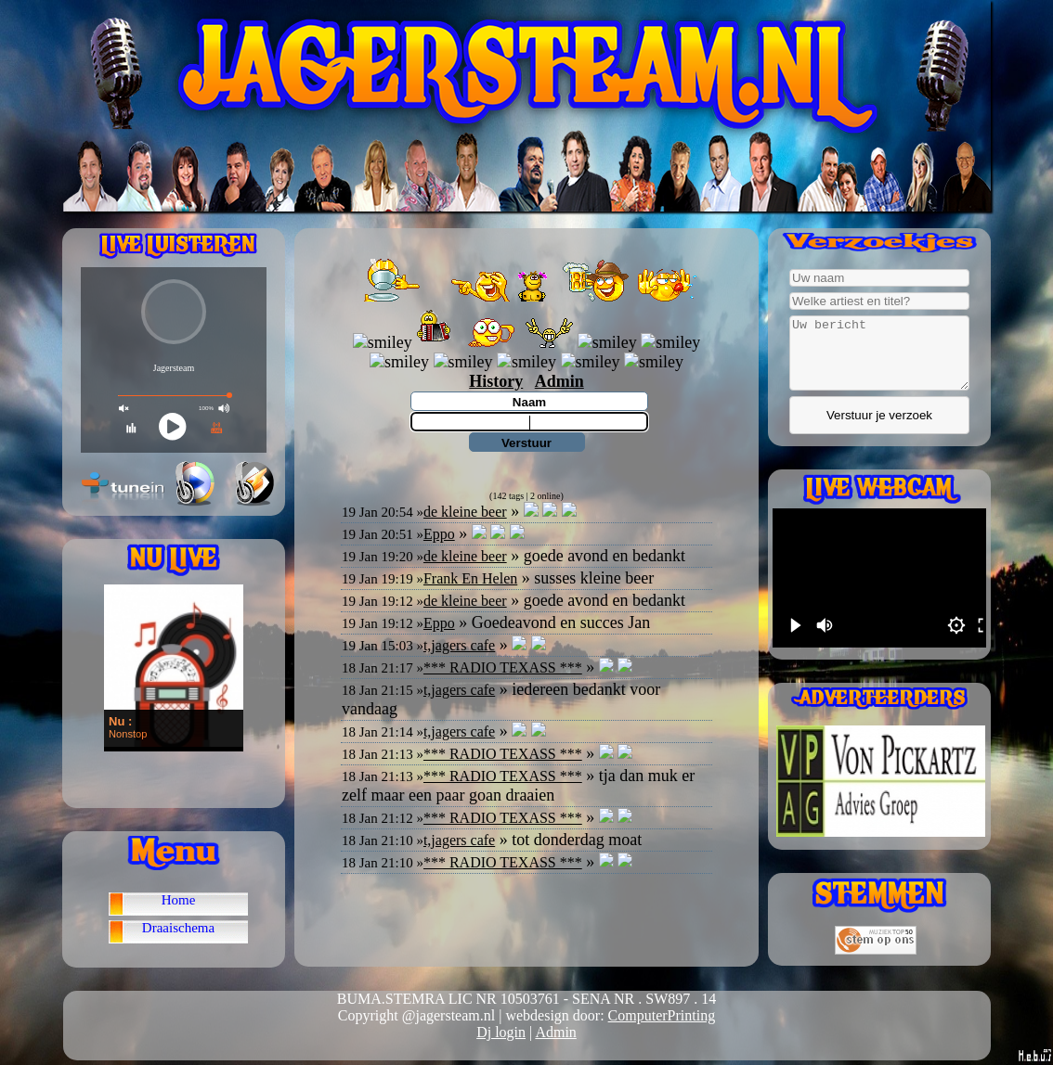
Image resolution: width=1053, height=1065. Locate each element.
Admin (555, 1032)
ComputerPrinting (662, 1015)
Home (179, 899)
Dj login (501, 1032)
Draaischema (178, 927)
